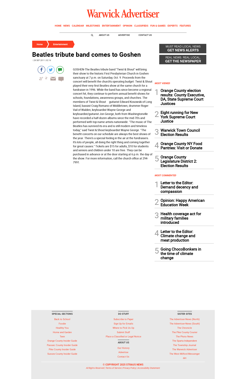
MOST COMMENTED (165, 175)
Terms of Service (113, 367)
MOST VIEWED (162, 83)
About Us (104, 34)
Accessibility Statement (149, 367)
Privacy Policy (129, 367)
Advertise (124, 34)
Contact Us (145, 34)
